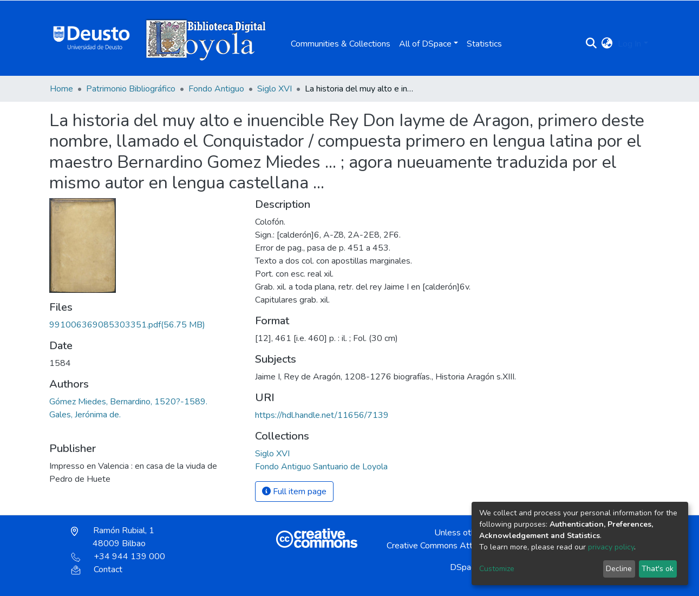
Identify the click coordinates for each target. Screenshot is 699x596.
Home (61, 89)
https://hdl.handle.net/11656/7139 (322, 415)
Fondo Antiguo (216, 89)
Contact (96, 569)
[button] (607, 43)
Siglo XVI (274, 89)
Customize (496, 569)
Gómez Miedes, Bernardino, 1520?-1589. (128, 402)
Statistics (484, 44)
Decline (619, 569)
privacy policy (611, 547)
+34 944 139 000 (118, 556)
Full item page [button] (294, 491)
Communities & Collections (340, 44)
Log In (629, 44)
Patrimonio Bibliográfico (130, 89)
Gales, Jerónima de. (85, 415)
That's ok (658, 569)
